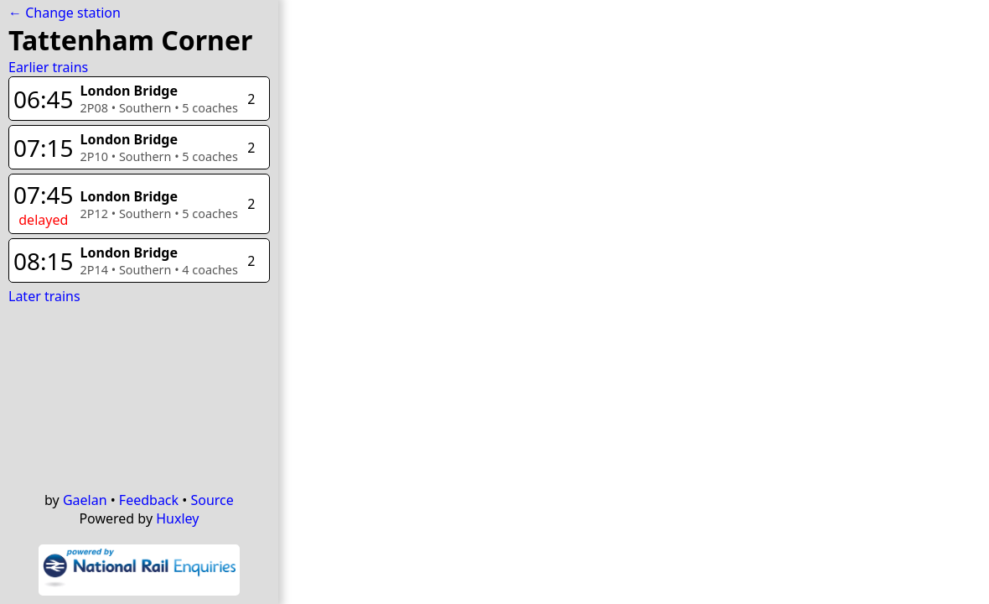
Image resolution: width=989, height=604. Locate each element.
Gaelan (85, 500)
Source (211, 500)
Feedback (149, 500)
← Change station (64, 12)
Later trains (44, 296)
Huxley (177, 518)
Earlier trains (48, 67)
